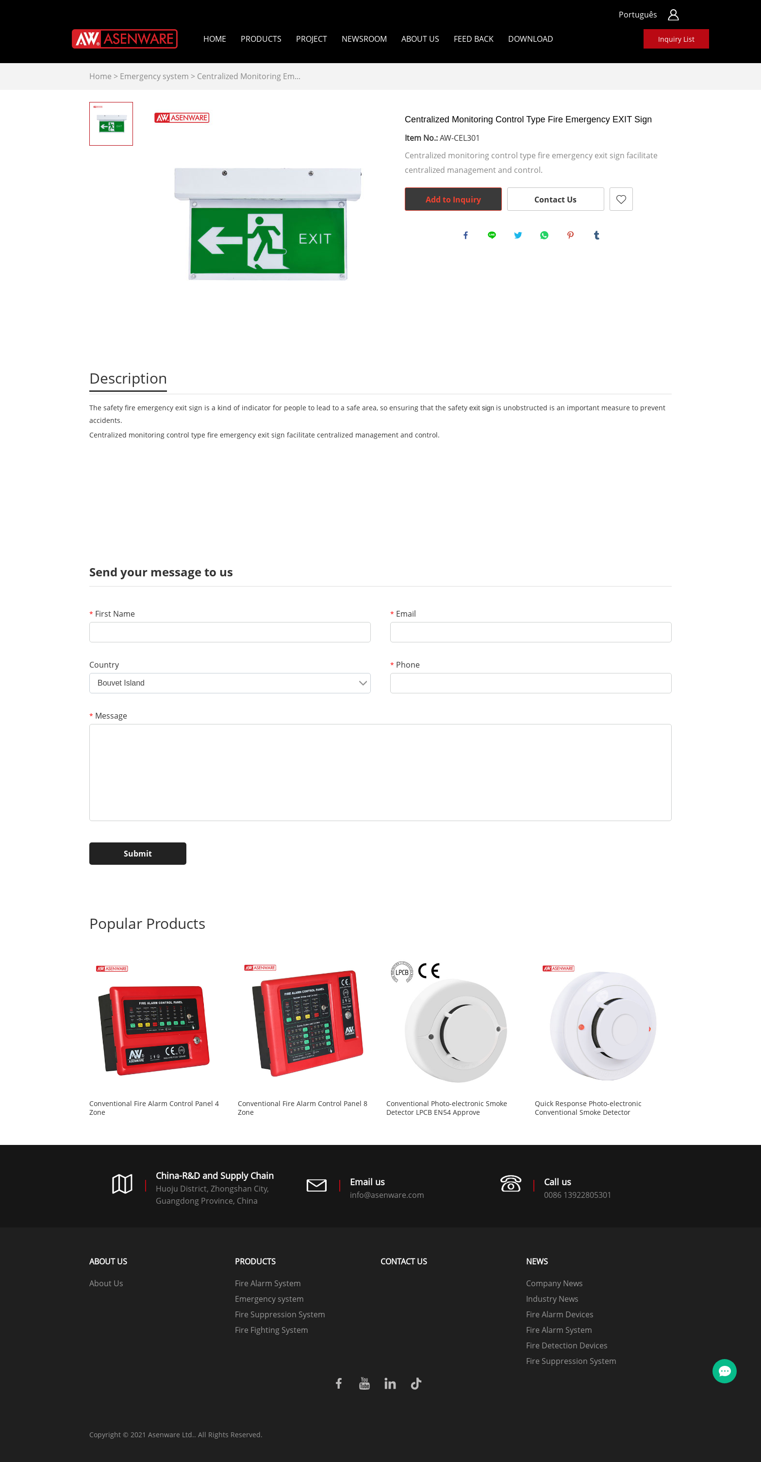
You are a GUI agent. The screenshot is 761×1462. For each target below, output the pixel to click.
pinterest (572, 237)
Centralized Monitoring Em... (248, 76)
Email (403, 613)
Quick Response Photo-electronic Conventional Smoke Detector (588, 1108)
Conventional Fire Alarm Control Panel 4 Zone (154, 1108)
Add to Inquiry (453, 199)
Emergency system (154, 76)
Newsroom (364, 39)
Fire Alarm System (268, 1283)
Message (108, 715)
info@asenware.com (387, 1195)
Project (311, 39)
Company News (554, 1283)
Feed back (474, 39)
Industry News (552, 1299)
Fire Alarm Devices (560, 1314)
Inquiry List (676, 39)
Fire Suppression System (280, 1314)
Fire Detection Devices (567, 1345)
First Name (112, 613)
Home (214, 39)
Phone (405, 664)
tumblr (599, 237)
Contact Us (555, 199)
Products (261, 39)
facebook (468, 237)
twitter (520, 237)
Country (104, 664)
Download (530, 39)
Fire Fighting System (271, 1330)
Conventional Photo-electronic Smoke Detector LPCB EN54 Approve (446, 1108)
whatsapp (546, 237)
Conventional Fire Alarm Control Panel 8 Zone (302, 1108)
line (494, 237)
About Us (420, 39)
